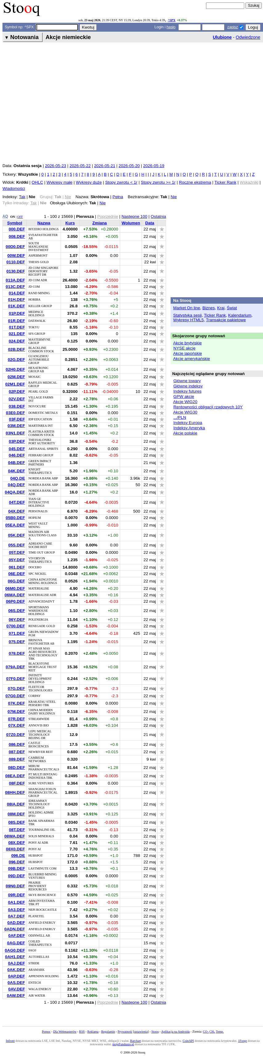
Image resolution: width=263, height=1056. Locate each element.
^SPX (171, 20)
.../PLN (179, 417)
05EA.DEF (15, 525)
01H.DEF (16, 299)
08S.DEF (16, 822)
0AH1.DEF (15, 956)
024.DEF (17, 341)
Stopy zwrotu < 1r (121, 182)
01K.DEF (16, 306)
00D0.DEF (15, 246)
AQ (5, 216)
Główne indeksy (188, 386)
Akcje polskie (185, 433)
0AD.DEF (16, 922)
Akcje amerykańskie (191, 358)
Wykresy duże (89, 182)
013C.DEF (15, 286)
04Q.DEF (16, 484)
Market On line (186, 308)
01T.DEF (17, 327)
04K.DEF (16, 471)
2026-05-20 (129, 165)
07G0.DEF (15, 696)
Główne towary (187, 380)
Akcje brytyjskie (187, 343)
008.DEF (17, 236)
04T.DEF (17, 502)
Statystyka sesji (187, 315)
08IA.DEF (16, 804)
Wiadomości (13, 188)
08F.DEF (17, 783)
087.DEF (17, 752)
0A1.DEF (16, 902)
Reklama (93, 1031)
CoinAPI (188, 1040)
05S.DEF (16, 545)
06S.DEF (16, 610)
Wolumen (131, 223)
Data (149, 223)
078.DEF (17, 653)
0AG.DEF (16, 943)
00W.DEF (16, 255)
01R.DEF (16, 320)
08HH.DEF (15, 792)
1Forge (242, 1040)
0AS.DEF (16, 982)
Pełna (117, 196)
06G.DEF (16, 581)
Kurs (70, 223)
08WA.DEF (14, 836)
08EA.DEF (15, 776)
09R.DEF (16, 895)
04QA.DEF (15, 492)
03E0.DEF (15, 412)
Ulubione (222, 37)
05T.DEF (17, 552)
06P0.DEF (15, 601)
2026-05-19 (153, 165)
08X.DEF (16, 842)
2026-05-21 (104, 165)
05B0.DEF (15, 517)
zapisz (232, 27)
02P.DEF (17, 391)
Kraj (221, 308)
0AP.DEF (16, 976)
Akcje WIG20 (185, 401)
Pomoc (46, 1031)
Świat (232, 308)
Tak (22, 196)
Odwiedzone (248, 37)
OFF (20, 216)
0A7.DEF (16, 916)
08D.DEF (16, 767)
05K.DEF (16, 535)
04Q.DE (17, 478)
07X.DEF (16, 725)
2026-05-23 (55, 165)
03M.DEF (16, 425)
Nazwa (43, 223)
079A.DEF (15, 667)
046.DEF (17, 455)
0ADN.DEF (14, 929)
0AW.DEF (16, 995)
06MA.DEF (15, 595)
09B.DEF (16, 868)
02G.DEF (16, 359)
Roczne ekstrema (195, 182)
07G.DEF (16, 688)
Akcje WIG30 (185, 412)
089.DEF (17, 759)
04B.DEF (16, 462)
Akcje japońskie (187, 353)
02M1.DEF (15, 384)
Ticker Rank (225, 182)
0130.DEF (15, 271)
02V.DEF (17, 399)
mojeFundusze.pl (123, 1044)
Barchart (135, 1040)
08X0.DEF (15, 849)
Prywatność (125, 1031)
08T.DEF (17, 829)
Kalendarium (239, 315)
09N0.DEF (15, 886)
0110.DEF (15, 262)
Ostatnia (158, 216)
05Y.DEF (17, 560)
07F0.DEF (15, 678)
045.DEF (17, 448)
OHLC (37, 182)
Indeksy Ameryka (189, 428)
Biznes (208, 308)
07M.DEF (16, 711)
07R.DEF (16, 719)
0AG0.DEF (15, 950)
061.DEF (17, 567)
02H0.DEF (15, 369)
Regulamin (108, 1031)
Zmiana (99, 223)
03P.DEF (17, 441)
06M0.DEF (15, 588)
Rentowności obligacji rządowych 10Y (208, 407)
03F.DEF (17, 419)
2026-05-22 (80, 165)
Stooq (155, 1031)
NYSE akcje (184, 348)
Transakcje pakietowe (226, 320)
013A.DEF (15, 280)
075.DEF (17, 641)
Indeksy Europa (187, 422)
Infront (10, 1040)
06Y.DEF (17, 619)
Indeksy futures (187, 391)
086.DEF (17, 744)
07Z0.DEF (15, 734)
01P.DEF (17, 313)
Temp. (220, 1031)
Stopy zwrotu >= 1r (158, 182)
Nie (174, 196)
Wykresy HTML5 (188, 320)
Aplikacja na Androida (175, 1031)
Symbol (14, 223)
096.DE (18, 855)
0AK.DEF (16, 969)
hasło (171, 27)
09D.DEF (16, 876)
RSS (82, 1031)
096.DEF (17, 862)
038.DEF (17, 406)
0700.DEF (15, 626)
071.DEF (17, 633)
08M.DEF (16, 814)
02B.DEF (16, 349)
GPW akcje (183, 396)
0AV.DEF (16, 989)
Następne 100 (135, 216)
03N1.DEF (15, 433)
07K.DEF (16, 703)
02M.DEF (16, 376)
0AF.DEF (16, 935)
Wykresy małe (59, 182)
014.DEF (17, 293)
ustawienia (141, 1031)
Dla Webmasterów (64, 1031)
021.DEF (17, 333)
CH (212, 1031)
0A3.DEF (16, 909)
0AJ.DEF (16, 963)
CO (205, 1031)
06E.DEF (16, 573)
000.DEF (17, 229)
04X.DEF (16, 511)
